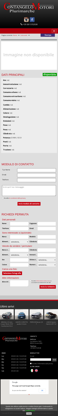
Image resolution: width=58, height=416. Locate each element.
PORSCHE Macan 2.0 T (36, 323)
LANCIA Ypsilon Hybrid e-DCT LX (51, 323)
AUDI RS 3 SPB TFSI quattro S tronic (22, 323)
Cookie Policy (30, 410)
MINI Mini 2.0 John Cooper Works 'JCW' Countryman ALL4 (7, 324)
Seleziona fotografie (12, 273)
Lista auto (24, 35)
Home (15, 35)
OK (42, 390)
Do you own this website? (19, 390)
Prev (2, 318)
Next (55, 318)
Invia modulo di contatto (29, 204)
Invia (54, 360)
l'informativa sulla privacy (43, 281)
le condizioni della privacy (17, 198)
